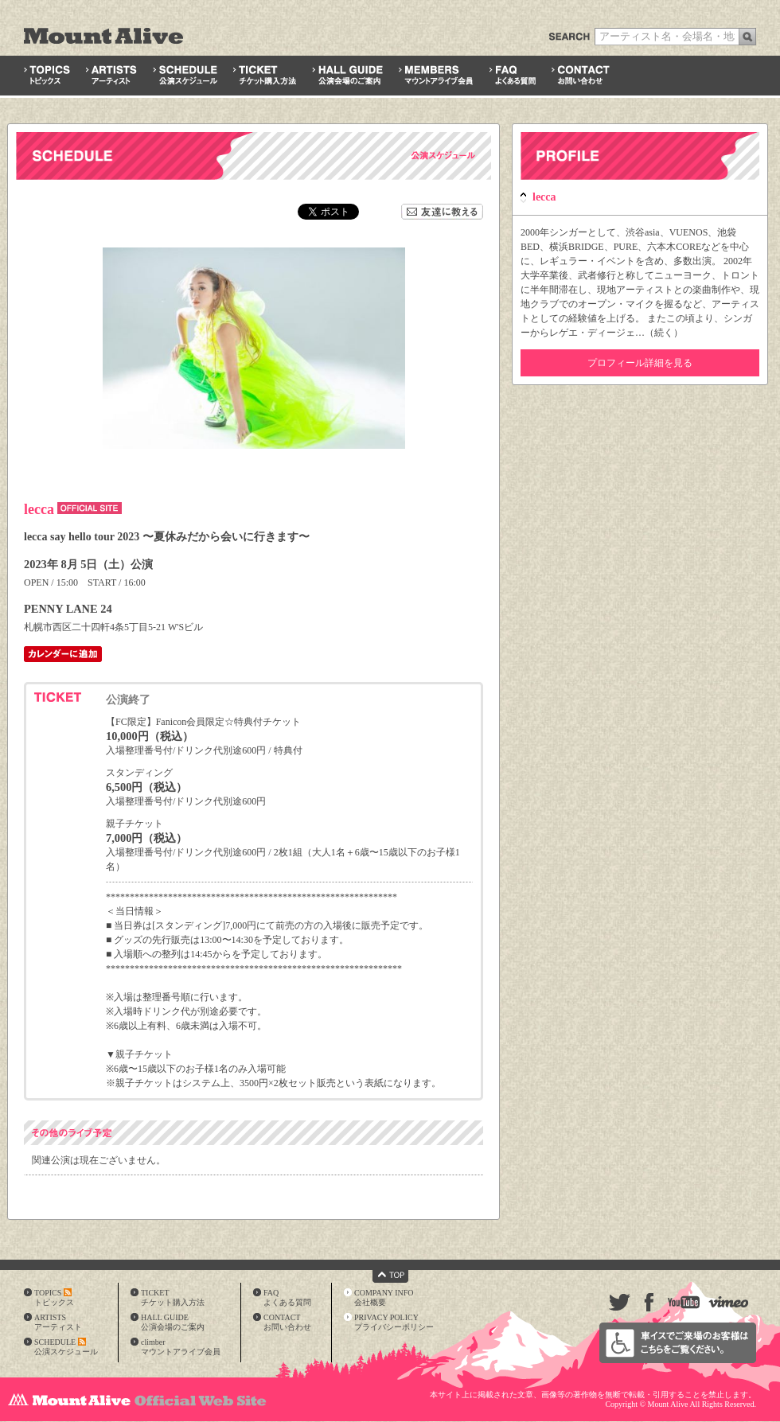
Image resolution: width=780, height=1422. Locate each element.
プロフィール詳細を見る (639, 362)
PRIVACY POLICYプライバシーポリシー (394, 1322)
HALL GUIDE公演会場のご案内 (173, 1322)
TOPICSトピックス (54, 1297)
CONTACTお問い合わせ (287, 1322)
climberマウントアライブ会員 (180, 1347)
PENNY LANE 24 (68, 608)
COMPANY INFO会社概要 (384, 1297)
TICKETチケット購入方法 (173, 1297)
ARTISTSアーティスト (58, 1322)
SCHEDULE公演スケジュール (66, 1347)
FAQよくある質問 (287, 1297)
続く (663, 332)
